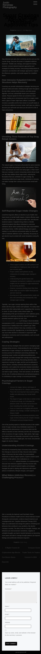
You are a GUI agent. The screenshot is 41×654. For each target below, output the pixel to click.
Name (7, 606)
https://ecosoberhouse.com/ (10, 321)
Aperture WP (23, 652)
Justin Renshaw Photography (10, 5)
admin (30, 30)
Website (7, 622)
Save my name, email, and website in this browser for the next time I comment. (20, 634)
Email (7, 614)
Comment (8, 589)
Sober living (23, 542)
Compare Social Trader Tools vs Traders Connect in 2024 (31, 552)
